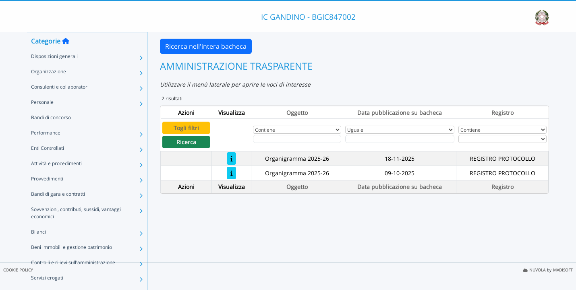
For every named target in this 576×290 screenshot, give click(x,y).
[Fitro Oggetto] (297, 139)
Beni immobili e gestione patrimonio (71, 262)
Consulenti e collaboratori (60, 102)
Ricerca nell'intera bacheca (206, 46)
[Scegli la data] (399, 139)
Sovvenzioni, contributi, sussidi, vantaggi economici (76, 229)
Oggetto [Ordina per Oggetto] (297, 112)
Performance (45, 148)
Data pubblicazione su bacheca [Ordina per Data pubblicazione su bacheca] (399, 112)
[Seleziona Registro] (502, 139)
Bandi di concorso (51, 133)
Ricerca (186, 142)
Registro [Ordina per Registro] (502, 112)
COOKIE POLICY (18, 270)
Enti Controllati (47, 163)
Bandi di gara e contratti (58, 209)
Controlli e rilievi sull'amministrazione (73, 278)
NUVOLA (534, 270)
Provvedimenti (47, 194)
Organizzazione (48, 87)
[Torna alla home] (65, 56)
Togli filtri (186, 128)
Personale (42, 117)
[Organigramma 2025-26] (231, 158)
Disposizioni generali (54, 71)
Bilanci (38, 247)
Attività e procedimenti (56, 179)
